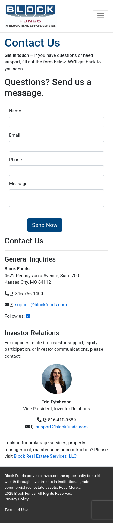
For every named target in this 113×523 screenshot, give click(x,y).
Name (15, 111)
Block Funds (25, 493)
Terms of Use (16, 509)
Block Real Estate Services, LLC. (46, 456)
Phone (15, 159)
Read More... (70, 487)
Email (14, 135)
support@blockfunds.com (41, 304)
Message (18, 183)
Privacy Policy (17, 499)
